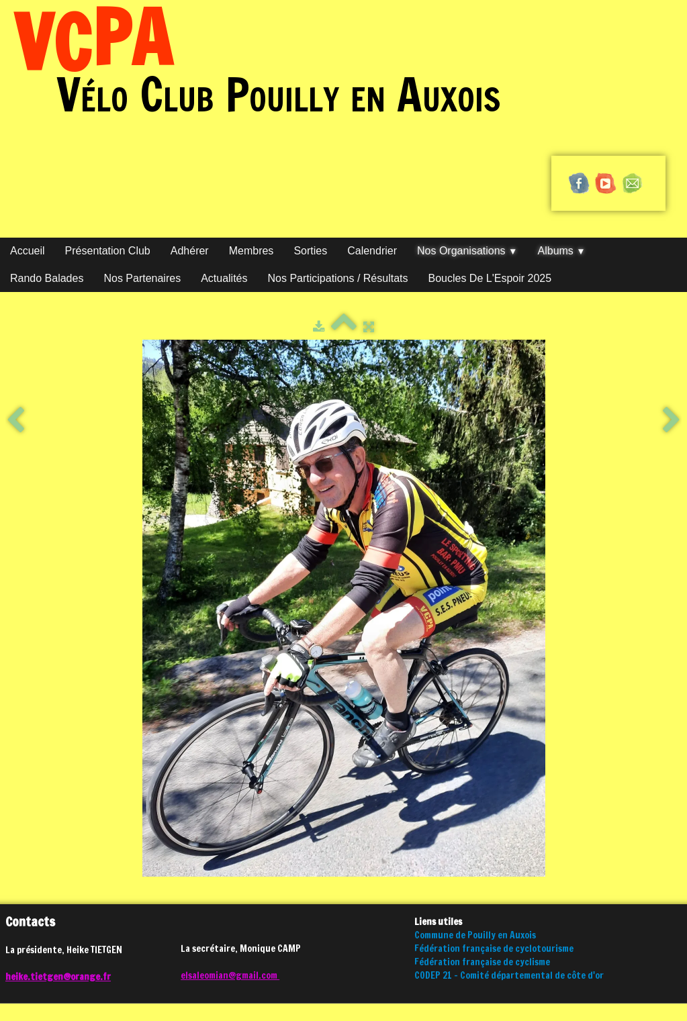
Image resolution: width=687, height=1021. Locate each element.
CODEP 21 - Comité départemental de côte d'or (509, 975)
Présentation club (107, 250)
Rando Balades (46, 278)
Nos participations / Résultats (338, 278)
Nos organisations (467, 250)
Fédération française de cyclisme (482, 962)
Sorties (310, 250)
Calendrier (372, 250)
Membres (251, 250)
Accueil (27, 250)
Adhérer (190, 250)
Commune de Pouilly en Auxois (475, 935)
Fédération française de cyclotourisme (494, 948)
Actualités (224, 278)
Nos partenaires (142, 278)
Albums (562, 250)
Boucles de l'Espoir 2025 (490, 278)
